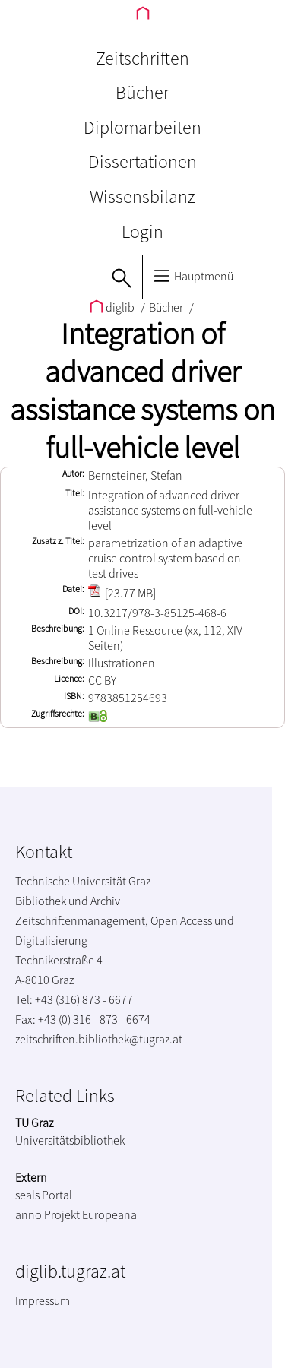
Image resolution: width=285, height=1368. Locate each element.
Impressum (42, 1300)
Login (142, 231)
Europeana (109, 1214)
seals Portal (43, 1194)
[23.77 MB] (122, 592)
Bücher (142, 92)
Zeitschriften (142, 58)
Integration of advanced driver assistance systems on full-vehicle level (142, 391)
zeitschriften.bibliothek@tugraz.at (98, 1039)
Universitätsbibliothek (70, 1140)
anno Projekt (47, 1214)
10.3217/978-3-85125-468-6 (157, 612)
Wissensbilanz (142, 196)
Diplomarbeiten (142, 127)
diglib (113, 307)
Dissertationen (142, 161)
